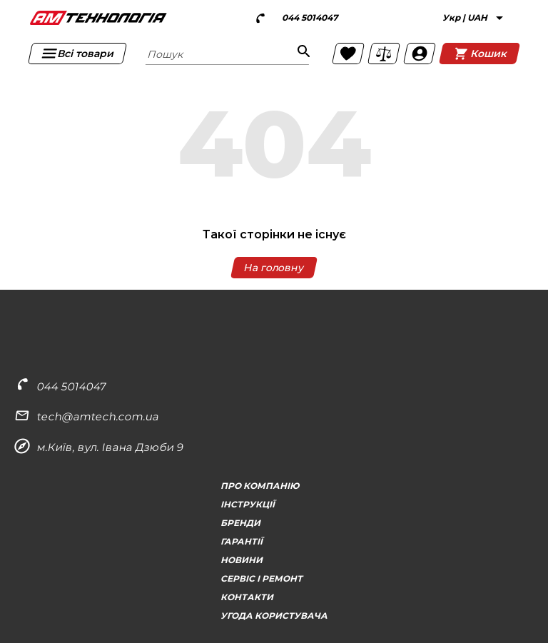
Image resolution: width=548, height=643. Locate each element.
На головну (274, 267)
